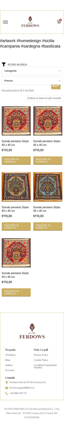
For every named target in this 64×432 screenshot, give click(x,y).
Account (9, 370)
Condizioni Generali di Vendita (45, 366)
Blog (7, 359)
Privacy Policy (41, 354)
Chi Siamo (10, 354)
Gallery (9, 365)
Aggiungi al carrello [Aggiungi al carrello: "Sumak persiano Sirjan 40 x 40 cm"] (11, 160)
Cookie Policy (41, 359)
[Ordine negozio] (44, 98)
